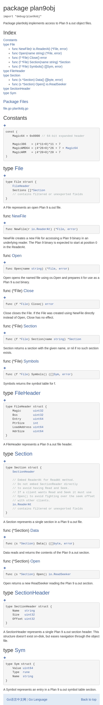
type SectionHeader (16, 88)
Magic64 (72, 148)
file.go (7, 108)
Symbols (31, 361)
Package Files (15, 101)
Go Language (38, 699)
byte (57, 543)
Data (34, 530)
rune (26, 672)
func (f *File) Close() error (29, 57)
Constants (10, 40)
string (36, 268)
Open (17, 255)
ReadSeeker (62, 574)
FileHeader (21, 186)
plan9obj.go (20, 108)
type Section (11, 75)
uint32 (38, 410)
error (71, 229)
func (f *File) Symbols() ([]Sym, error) (37, 66)
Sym (56, 374)
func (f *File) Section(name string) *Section (41, 62)
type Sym (9, 93)
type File (9, 44)
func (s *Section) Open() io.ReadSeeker (39, 84)
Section (39, 190)
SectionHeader (24, 471)
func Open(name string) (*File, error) (37, 53)
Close (29, 291)
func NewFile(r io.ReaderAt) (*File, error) (39, 49)
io (33, 229)
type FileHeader (14, 71)
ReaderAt (43, 229)
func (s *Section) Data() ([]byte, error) (37, 80)
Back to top (88, 699)
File (19, 168)
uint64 (38, 419)
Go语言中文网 (16, 699)
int (35, 423)
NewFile (19, 216)
